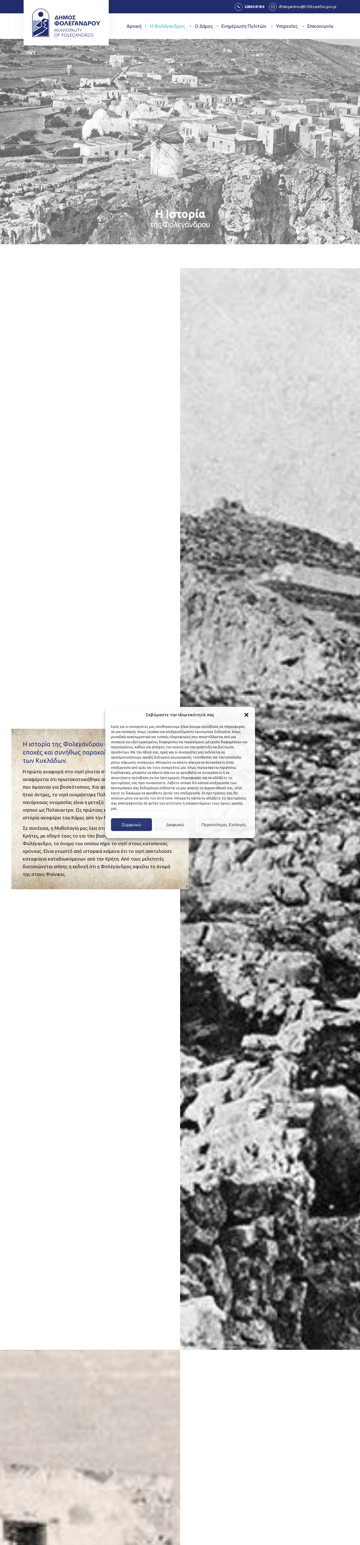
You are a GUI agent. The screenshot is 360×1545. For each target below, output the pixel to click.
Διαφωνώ (175, 824)
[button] (246, 715)
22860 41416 (254, 7)
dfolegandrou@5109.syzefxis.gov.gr (307, 7)
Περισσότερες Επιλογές (224, 824)
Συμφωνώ (131, 824)
